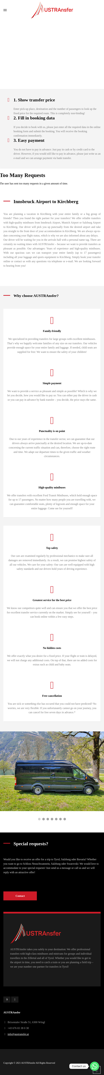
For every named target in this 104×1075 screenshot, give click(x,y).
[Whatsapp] (94, 1066)
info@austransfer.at (18, 1034)
